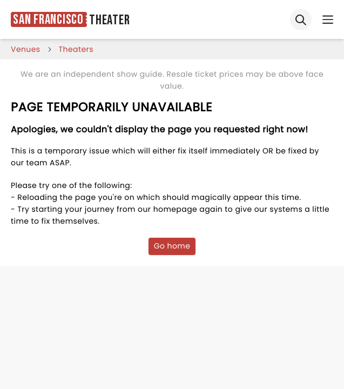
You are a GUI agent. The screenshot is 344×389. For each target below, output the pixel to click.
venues (26, 49)
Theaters (76, 49)
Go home (172, 245)
